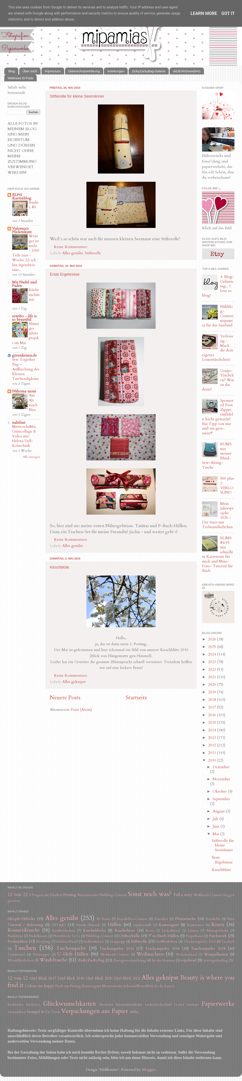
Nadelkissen (38, 936)
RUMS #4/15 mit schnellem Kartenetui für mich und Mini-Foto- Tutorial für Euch (217, 554)
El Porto (103, 919)
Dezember (221, 767)
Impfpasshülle (143, 925)
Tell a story (183, 895)
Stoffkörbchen (166, 941)
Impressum (53, 71)
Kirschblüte (59, 567)
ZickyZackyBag (91, 960)
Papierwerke (217, 1003)
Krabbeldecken (63, 930)
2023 (212, 662)
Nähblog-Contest (113, 895)
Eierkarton (33, 1005)
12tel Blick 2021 (127, 978)
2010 (212, 760)
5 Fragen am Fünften (45, 895)
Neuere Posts (65, 697)
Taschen (25, 948)
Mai (216, 834)
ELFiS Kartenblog (21, 196)
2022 (212, 669)
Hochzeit (106, 1004)
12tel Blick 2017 (42, 978)
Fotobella (213, 919)
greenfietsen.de (24, 355)
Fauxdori (161, 919)
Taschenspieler (71, 948)
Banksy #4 (33, 205)
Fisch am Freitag (68, 986)
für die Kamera (163, 960)
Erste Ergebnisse (65, 274)
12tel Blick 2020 (98, 978)
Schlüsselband (67, 941)
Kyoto (150, 931)
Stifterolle (93, 253)
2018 (212, 699)
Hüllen (114, 924)
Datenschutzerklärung (84, 71)
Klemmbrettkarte (129, 1004)
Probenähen (17, 941)
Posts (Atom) (81, 709)
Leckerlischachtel (158, 1004)
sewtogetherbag (215, 960)
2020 (212, 684)
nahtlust (18, 422)
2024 (212, 654)
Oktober (220, 791)
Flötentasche (185, 918)
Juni (216, 826)
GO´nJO (59, 925)
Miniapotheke (217, 930)
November (221, 779)
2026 (212, 639)
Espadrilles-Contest (132, 919)
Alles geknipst (74, 681)
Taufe (55, 1012)
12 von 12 (18, 894)
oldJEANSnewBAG (187, 71)
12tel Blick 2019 (70, 978)
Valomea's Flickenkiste (22, 230)
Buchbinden (16, 1005)
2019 (212, 692)
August (219, 811)
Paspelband (194, 936)
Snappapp (117, 941)
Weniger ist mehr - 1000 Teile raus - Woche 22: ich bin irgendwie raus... (25, 253)
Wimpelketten (216, 954)
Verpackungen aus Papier (94, 1011)
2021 (212, 677)
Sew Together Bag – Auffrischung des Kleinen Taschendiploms (25, 369)
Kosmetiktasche (24, 930)
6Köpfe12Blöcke (21, 918)
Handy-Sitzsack (88, 925)
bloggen (228, 895)
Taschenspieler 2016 (162, 948)
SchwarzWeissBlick (138, 986)
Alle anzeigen (31, 457)
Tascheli (227, 941)
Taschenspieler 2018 (208, 948)
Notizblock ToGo (66, 936)
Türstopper (41, 954)
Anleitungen (115, 71)
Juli (216, 819)
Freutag (69, 895)
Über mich (29, 71)
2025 (212, 647)
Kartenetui (195, 925)
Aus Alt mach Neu (33, 402)
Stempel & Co (38, 1012)
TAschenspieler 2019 (199, 941)
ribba (134, 1012)
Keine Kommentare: (71, 247)
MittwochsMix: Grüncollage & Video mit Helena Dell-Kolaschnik (24, 436)
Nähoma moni (24, 391)
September (221, 799)
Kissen (217, 924)
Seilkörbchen (94, 941)
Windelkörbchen (21, 960)
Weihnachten (150, 954)
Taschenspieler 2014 (116, 948)
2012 (212, 745)
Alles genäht (72, 253)
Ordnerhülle (129, 936)
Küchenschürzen (34, 294)
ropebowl (189, 960)
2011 (212, 752)
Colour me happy (39, 986)
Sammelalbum (17, 1012)
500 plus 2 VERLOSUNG (227, 485)
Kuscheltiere (125, 930)
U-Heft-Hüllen (72, 954)
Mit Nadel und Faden (24, 284)
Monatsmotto (88, 895)
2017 (212, 707)
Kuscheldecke (94, 930)
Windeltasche (53, 960)
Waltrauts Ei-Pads (20, 78)
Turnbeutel (16, 954)
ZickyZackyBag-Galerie (148, 71)
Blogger (149, 1069)
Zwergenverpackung (129, 960)
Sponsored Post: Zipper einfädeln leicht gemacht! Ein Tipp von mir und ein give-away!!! (218, 417)
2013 (212, 737)
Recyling (43, 941)
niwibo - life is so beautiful (24, 317)
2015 (212, 722)
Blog (11, 71)
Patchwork (218, 936)
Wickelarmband (186, 955)
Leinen (193, 930)
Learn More (204, 13)
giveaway (14, 901)
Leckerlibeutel (171, 931)
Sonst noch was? (149, 894)
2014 (212, 730)
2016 (212, 715)
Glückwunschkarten (69, 1003)
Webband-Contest (208, 895)
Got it (228, 13)
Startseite (136, 697)
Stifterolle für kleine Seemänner (77, 96)
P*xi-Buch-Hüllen (163, 936)
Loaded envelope (186, 1005)
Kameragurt (169, 925)
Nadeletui (15, 936)
